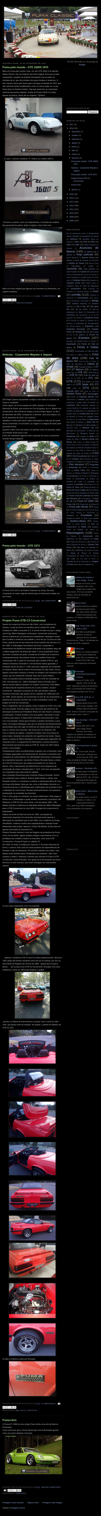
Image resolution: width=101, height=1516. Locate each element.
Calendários (75, 266)
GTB (80, 372)
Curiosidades (82, 298)
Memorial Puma (72, 428)
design (95, 300)
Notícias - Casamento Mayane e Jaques (27, 354)
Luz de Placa (81, 419)
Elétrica (79, 318)
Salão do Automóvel (77, 542)
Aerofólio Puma (89, 239)
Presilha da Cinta (74, 481)
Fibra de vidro (93, 351)
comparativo (76, 288)
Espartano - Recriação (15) (85, 768)
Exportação (71, 344)
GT (97, 366)
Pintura (84, 467)
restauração (88, 536)
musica (79, 442)
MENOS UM (88, 428)
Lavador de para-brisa (75, 411)
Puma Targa (77, 510)
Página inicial (33, 1503)
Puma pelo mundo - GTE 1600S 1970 (25, 67)
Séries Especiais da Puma (76, 544)
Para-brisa (87, 459)
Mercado (70, 431)
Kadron (93, 402)
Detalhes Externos (79, 303)
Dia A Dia (81, 306)
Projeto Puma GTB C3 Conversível (24, 620)
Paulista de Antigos (92, 462)
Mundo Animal (88, 439)
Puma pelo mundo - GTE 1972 (21, 545)
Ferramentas (79, 351)
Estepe (96, 332)
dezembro (76, 131)
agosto (75, 143)
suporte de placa (93, 550)
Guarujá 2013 (73, 391)
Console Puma (82, 291)
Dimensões (91, 312)
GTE (70, 381)
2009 (71, 217)
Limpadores (91, 411)
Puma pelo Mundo (24, 303)
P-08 (92, 456)
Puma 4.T (92, 484)
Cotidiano (93, 295)
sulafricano (79, 550)
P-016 (86, 453)
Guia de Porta (90, 391)
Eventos (83, 337)
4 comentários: (49, 296)
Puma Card (94, 493)
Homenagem (93, 394)
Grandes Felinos (85, 367)
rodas (96, 539)
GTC (90, 378)
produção (91, 481)
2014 (71, 198)
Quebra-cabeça (78, 521)
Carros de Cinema (90, 274)
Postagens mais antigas (52, 1503)
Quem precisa (80, 524)
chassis (93, 280)
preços (92, 479)
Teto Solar (71, 559)
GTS (86, 387)
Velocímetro (85, 561)
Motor (92, 436)
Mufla (76, 439)
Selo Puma (91, 542)
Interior (81, 399)
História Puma (74, 393)
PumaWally (86, 515)
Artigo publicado (84, 254)
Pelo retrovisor (76, 464)
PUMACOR (79, 649)
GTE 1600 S (87, 382)
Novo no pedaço (83, 445)
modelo (83, 436)
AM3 (93, 242)
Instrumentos (71, 399)
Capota (83, 272)
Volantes (88, 564)
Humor (73, 397)
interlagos (92, 399)
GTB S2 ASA (89, 375)
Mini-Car (92, 431)
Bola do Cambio (81, 260)
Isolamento (70, 402)
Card (68, 274)
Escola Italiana (75, 326)
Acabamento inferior (79, 233)
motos (69, 439)
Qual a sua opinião (91, 518)
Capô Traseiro (72, 272)
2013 (71, 202)
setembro (76, 139)
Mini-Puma (71, 433)
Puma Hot (71, 504)
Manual (69, 425)
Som (68, 550)
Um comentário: (49, 601)
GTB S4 (80, 378)
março (75, 154)
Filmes (72, 355)
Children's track (73, 286)
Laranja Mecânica (73, 408)
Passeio (79, 462)
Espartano (89, 326)
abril (74, 150)
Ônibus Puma (91, 450)
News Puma (90, 442)
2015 (71, 194)
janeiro (75, 189)
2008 (71, 220)
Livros (81, 416)
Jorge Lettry (82, 402)
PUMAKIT (70, 515)
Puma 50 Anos (90, 487)
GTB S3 (70, 378)
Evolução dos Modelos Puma (77, 341)
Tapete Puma (84, 556)
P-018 (95, 453)
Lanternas (71, 405)
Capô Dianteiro (89, 269)
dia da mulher (82, 309)
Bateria (69, 260)
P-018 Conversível (79, 456)
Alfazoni (69, 242)
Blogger (82, 64)
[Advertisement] (24, 329)
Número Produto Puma (87, 448)
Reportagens (75, 532)
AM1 (77, 242)
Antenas (69, 248)
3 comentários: (49, 531)
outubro (75, 135)
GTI (97, 384)
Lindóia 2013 (84, 414)
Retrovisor (70, 539)
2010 (71, 213)
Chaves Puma (91, 283)
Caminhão (72, 268)
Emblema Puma (92, 318)
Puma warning (75, 513)
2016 (71, 128)
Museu (69, 442)
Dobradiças (71, 315)
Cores (95, 291)
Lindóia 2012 (71, 414)
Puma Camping (80, 493)
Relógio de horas (86, 529)
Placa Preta (79, 470)
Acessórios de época (90, 236)
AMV (17, 1410)
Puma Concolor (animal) (79, 496)
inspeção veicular (86, 397)
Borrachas (95, 260)
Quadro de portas (73, 518)
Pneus (84, 476)
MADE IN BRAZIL (77, 422)
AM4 (68, 245)
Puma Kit (95, 504)
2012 (71, 205)
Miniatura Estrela (87, 433)
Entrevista (80, 323)
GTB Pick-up (93, 372)
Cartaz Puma (86, 277)
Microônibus (81, 431)
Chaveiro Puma (73, 283)
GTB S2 (23, 1410)
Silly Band (81, 547)
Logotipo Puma (93, 416)
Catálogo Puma (79, 280)
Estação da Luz (82, 332)
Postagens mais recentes (13, 1503)
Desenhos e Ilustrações (80, 301)
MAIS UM (91, 422)
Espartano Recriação (76, 329)
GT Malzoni (78, 369)
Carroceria (77, 274)
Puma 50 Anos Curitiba (76, 490)
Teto (94, 556)
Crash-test (70, 298)
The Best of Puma (87, 559)
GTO (74, 388)
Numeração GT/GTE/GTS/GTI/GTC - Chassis (85, 674)
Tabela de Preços (78, 553)
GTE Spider (82, 384)
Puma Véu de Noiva (92, 510)
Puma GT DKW (85, 501)
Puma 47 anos (73, 487)
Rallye (83, 527)
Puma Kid (84, 504)
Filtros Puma (83, 355)
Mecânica (79, 425)
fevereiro (76, 158)
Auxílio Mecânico (72, 257)
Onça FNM (79, 450)
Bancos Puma (88, 257)
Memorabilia (91, 425)
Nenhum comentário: (51, 1487)
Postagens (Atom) (17, 1508)
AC (68, 233)
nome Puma (71, 445)
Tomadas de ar (72, 561)
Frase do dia (83, 361)
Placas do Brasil (81, 473)
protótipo (32, 1410)
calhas (90, 266)
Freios (94, 361)
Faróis (84, 344)
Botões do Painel (76, 263)
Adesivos (74, 239)
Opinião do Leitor (73, 453)
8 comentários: (49, 1404)
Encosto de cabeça (77, 320)
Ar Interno (88, 252)
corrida (76, 294)
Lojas (71, 419)
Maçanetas (94, 419)
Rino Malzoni (84, 539)
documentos (83, 315)
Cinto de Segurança (91, 286)
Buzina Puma (94, 263)
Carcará (93, 272)
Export (93, 341)
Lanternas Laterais (88, 405)
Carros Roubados (72, 277)
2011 (71, 209)
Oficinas (69, 450)
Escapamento (93, 323)
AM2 (85, 242)
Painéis (75, 459)
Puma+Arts (9, 1420)
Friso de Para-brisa (75, 364)
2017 (71, 124)
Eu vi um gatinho (77, 335)
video (79, 564)
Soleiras (92, 547)
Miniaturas (71, 436)
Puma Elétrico (86, 498)
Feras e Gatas (88, 347)
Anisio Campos (90, 245)
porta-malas (80, 479)
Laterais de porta (89, 408)
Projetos (70, 484)
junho (74, 147)
